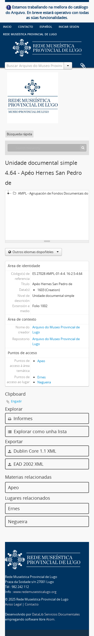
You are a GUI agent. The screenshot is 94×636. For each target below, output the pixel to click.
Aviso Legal (13, 604)
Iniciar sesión (69, 26)
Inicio (7, 26)
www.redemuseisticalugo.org (34, 591)
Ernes (41, 377)
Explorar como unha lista (37, 431)
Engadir (16, 401)
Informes (20, 418)
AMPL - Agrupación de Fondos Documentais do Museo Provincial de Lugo (52, 193)
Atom (50, 619)
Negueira (44, 382)
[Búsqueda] (83, 148)
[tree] (47, 215)
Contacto (25, 26)
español (46, 26)
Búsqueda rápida (19, 134)
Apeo (41, 361)
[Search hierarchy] (47, 148)
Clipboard (83, 66)
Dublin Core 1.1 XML (32, 451)
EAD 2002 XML (25, 464)
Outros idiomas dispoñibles (35, 252)
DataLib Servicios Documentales (56, 614)
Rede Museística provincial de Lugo (30, 34)
